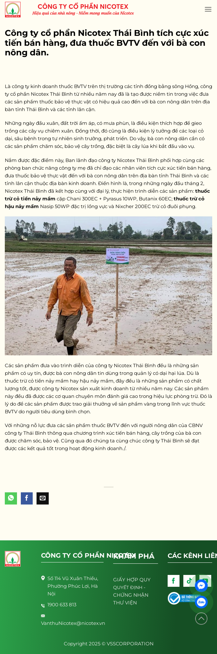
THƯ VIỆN (125, 603)
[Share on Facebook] (27, 498)
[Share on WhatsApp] (11, 498)
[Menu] (208, 9)
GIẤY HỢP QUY (132, 580)
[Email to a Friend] (43, 498)
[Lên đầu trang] (201, 618)
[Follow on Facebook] (174, 581)
